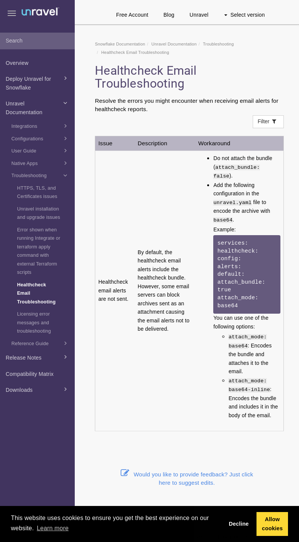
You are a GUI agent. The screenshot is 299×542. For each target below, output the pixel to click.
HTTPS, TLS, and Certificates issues (37, 192)
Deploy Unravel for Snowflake (37, 82)
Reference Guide (40, 343)
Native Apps (40, 163)
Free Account (132, 15)
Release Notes (37, 357)
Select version (244, 15)
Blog (169, 15)
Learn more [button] (53, 528)
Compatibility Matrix (30, 374)
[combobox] (37, 41)
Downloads (37, 389)
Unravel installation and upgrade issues (38, 213)
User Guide (40, 150)
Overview (17, 63)
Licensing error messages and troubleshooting (34, 322)
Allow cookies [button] (272, 523)
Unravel (199, 15)
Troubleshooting (40, 175)
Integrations (40, 126)
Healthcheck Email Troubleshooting (36, 293)
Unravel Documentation (37, 107)
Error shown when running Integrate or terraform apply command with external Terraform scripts (38, 251)
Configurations (40, 138)
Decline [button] (239, 524)
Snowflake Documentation (120, 44)
